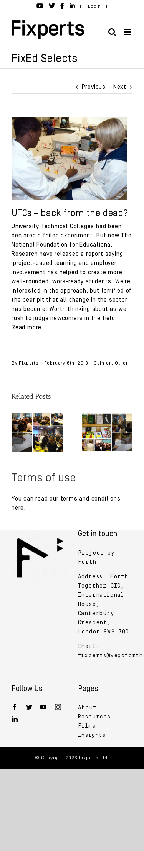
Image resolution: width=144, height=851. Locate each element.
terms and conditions (91, 498)
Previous (94, 86)
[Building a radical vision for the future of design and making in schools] (107, 416)
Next (119, 86)
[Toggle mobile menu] (128, 32)
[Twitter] (29, 707)
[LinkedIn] (15, 719)
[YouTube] (43, 707)
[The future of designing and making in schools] (37, 416)
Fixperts (28, 363)
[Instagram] (58, 707)
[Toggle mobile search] (112, 32)
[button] (17, 432)
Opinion (103, 363)
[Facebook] (15, 707)
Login (94, 6)
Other (121, 363)
